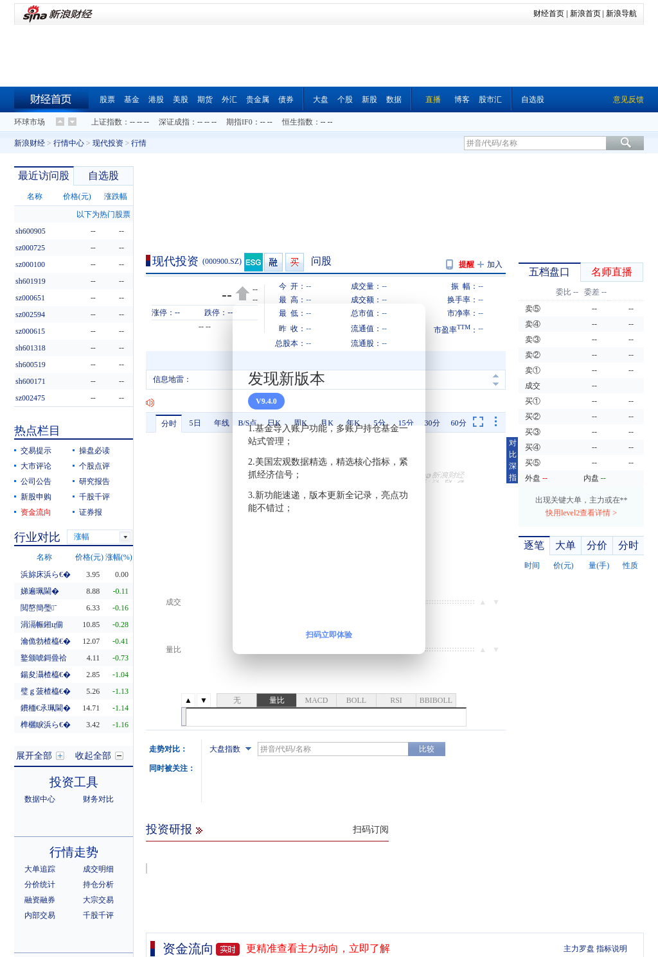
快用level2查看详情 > (581, 512)
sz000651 (30, 297)
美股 (180, 99)
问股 (321, 260)
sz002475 (30, 397)
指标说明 (611, 948)
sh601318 (30, 347)
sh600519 (30, 364)
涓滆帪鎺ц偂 (42, 624)
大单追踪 (39, 869)
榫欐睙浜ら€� (46, 724)
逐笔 (534, 545)
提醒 (466, 264)
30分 (432, 422)
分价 (597, 545)
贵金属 (257, 99)
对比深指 (513, 460)
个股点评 (94, 465)
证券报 (90, 512)
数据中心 (39, 799)
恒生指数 (297, 121)
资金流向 (188, 949)
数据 (394, 99)
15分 (406, 422)
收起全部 (93, 756)
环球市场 (29, 121)
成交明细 (98, 869)
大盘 (320, 99)
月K (326, 422)
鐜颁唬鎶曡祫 (44, 657)
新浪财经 (29, 143)
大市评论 (36, 465)
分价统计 (39, 884)
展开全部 (34, 756)
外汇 (229, 99)
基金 (131, 99)
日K (274, 422)
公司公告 (36, 481)
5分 (380, 422)
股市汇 (490, 99)
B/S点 (247, 422)
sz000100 (30, 264)
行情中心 (68, 143)
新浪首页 (585, 13)
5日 (195, 422)
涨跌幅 (115, 196)
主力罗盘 (579, 948)
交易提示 (36, 450)
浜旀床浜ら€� (46, 574)
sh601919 (30, 281)
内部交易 (39, 915)
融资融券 (39, 899)
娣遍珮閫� (40, 591)
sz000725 (30, 247)
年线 (221, 422)
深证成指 (174, 121)
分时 (169, 423)
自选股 (532, 99)
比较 (426, 749)
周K (300, 422)
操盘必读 (94, 450)
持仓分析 (98, 884)
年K (353, 422)
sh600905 (30, 231)
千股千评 (94, 496)
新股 (369, 99)
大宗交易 (98, 899)
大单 (565, 545)
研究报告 (94, 481)
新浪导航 (621, 13)
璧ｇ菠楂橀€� (46, 691)
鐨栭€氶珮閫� (46, 707)
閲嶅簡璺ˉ (39, 607)
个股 (345, 99)
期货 (205, 99)
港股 (156, 99)
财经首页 (548, 13)
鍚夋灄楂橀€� (46, 674)
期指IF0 (239, 121)
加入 (494, 264)
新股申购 (36, 496)
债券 (286, 99)
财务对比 (98, 799)
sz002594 (30, 314)
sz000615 (30, 331)
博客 (462, 99)
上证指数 (106, 121)
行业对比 (37, 537)
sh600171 (30, 381)
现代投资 (108, 143)
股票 (107, 99)
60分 (459, 422)
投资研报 (169, 829)
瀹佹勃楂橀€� (46, 641)
